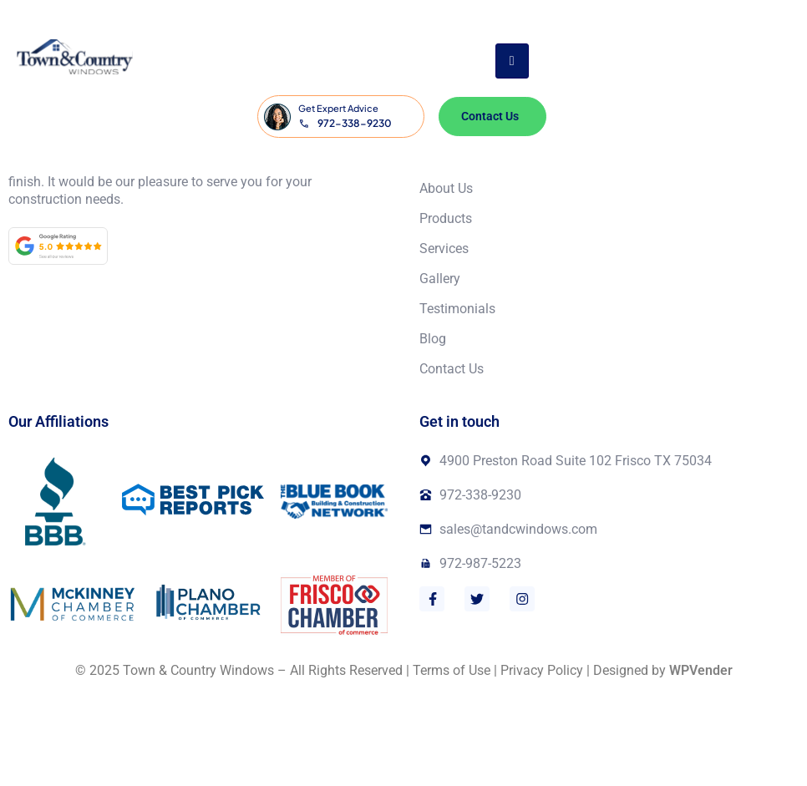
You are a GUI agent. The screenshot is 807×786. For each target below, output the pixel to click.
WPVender (701, 670)
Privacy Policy (541, 670)
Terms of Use (451, 670)
